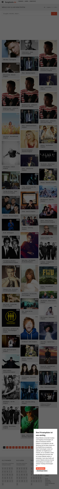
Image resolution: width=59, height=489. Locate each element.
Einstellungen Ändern (42, 470)
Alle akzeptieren (41, 468)
